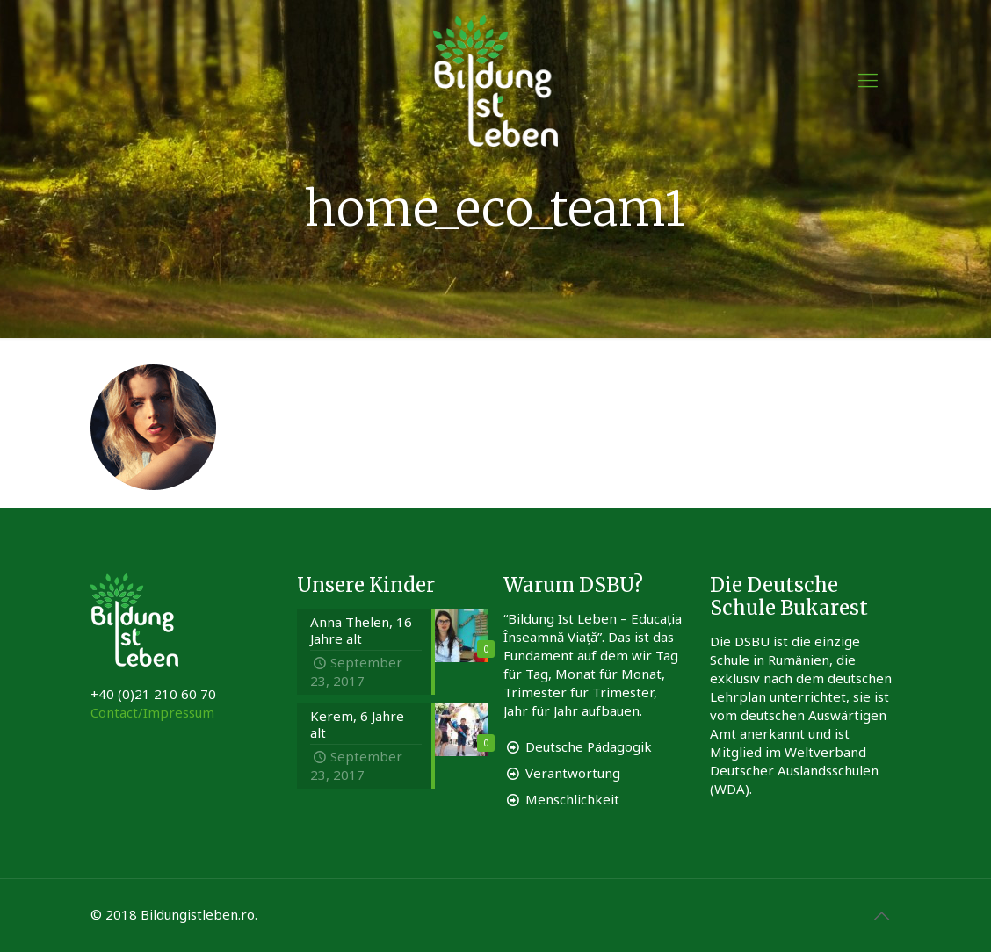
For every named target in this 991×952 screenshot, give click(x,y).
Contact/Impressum (152, 712)
